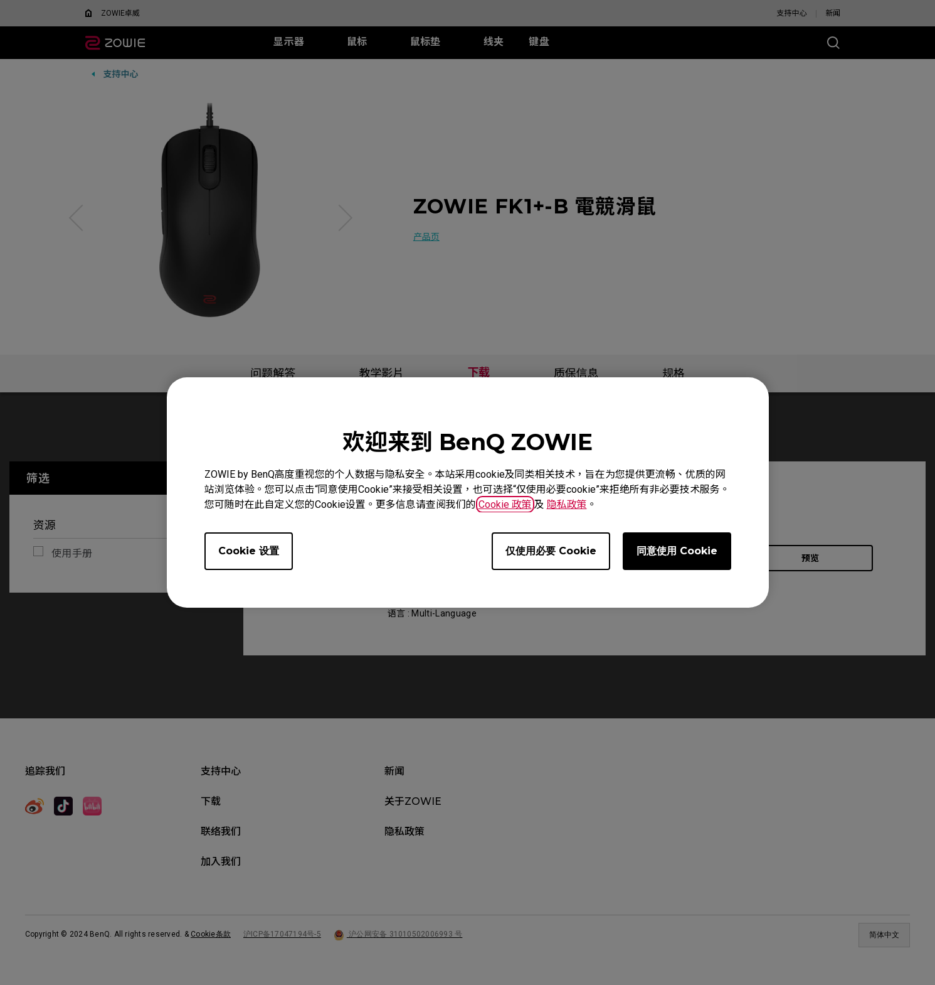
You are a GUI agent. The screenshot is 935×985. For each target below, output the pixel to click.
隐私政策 (567, 504)
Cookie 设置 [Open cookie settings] (248, 551)
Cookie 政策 (505, 504)
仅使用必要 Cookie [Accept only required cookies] (550, 551)
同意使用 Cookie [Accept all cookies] (677, 551)
